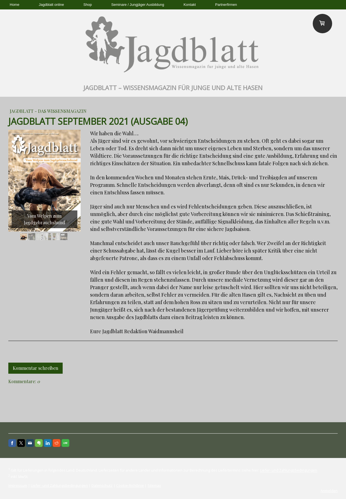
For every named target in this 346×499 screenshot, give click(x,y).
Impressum (17, 485)
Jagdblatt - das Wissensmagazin (48, 111)
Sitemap (154, 485)
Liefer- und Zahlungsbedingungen (288, 470)
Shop (87, 4)
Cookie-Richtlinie (130, 485)
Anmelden (329, 490)
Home (14, 4)
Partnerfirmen (226, 4)
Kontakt (190, 4)
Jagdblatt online (51, 4)
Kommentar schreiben (35, 368)
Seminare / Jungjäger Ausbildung (137, 4)
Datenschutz (102, 485)
